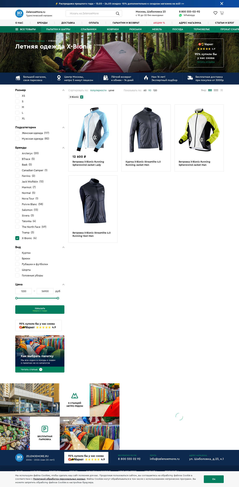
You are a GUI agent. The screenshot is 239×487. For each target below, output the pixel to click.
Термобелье (202, 29)
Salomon (30, 209)
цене (111, 90)
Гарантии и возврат (126, 23)
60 (145, 90)
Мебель (157, 29)
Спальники (88, 29)
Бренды (42, 23)
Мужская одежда (35, 138)
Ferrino (28, 176)
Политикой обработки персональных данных (59, 479)
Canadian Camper (34, 170)
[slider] (16, 298)
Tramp (28, 232)
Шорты (26, 270)
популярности (98, 90)
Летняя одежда (36, 41)
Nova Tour (30, 198)
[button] (39, 90)
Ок (213, 479)
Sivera (28, 215)
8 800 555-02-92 (189, 11)
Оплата (94, 23)
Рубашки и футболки (35, 264)
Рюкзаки (135, 29)
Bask (27, 164)
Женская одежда (35, 133)
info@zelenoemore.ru (165, 458)
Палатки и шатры (58, 29)
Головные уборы (32, 275)
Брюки (26, 258)
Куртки (26, 253)
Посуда (177, 29)
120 (155, 90)
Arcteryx (30, 153)
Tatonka (29, 221)
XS (23, 96)
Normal (28, 193)
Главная (19, 41)
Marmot (29, 187)
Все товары (28, 29)
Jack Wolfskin (32, 181)
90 (149, 90)
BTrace (28, 159)
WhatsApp (189, 15)
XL (23, 118)
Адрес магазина (190, 23)
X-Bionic (29, 238)
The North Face (34, 226)
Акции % (159, 23)
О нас (19, 23)
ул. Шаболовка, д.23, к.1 (206, 458)
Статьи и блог (224, 23)
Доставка (68, 23)
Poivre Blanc (32, 204)
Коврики (113, 29)
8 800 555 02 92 (129, 458)
